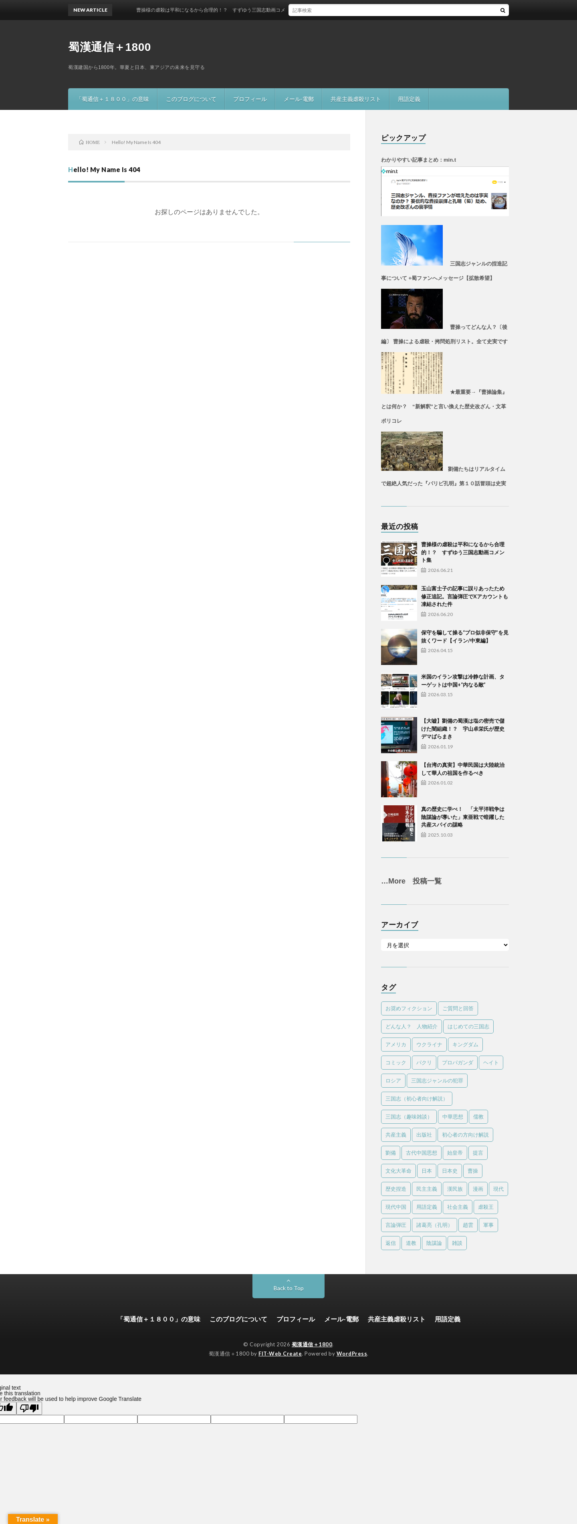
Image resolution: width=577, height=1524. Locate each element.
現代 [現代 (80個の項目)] (498, 1189)
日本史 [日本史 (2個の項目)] (450, 1170)
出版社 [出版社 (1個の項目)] (424, 1134)
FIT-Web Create (280, 1353)
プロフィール (250, 98)
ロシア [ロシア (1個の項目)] (393, 1080)
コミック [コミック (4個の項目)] (395, 1062)
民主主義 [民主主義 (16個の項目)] (426, 1189)
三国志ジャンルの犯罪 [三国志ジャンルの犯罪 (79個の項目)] (437, 1080)
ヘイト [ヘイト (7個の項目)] (491, 1062)
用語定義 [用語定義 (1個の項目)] (426, 1207)
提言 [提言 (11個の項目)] (478, 1152)
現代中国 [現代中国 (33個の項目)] (395, 1207)
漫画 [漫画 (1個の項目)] (478, 1189)
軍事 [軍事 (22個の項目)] (488, 1225)
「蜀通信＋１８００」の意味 (112, 98)
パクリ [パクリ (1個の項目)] (424, 1062)
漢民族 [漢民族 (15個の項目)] (455, 1189)
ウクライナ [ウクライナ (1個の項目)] (429, 1044)
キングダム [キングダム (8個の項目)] (465, 1044)
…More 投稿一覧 (411, 881)
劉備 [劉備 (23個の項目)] (390, 1152)
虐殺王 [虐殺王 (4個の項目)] (486, 1207)
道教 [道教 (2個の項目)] (411, 1243)
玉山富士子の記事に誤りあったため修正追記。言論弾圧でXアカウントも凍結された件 (464, 596)
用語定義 (409, 98)
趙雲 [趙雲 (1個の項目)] (468, 1225)
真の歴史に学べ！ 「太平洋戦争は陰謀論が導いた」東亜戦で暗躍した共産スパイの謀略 (462, 817)
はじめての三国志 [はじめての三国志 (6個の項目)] (468, 1026)
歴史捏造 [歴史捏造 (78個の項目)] (395, 1189)
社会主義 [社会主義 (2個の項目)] (457, 1207)
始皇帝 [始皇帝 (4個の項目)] (455, 1152)
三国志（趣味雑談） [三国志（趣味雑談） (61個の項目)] (408, 1116)
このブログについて (191, 98)
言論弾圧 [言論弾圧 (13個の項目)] (395, 1225)
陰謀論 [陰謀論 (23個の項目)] (434, 1243)
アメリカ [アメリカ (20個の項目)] (395, 1044)
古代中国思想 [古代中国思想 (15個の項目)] (421, 1152)
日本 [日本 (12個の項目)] (427, 1170)
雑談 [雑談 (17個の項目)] (457, 1243)
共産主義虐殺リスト (356, 98)
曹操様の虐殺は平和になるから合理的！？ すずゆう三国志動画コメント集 (462, 552)
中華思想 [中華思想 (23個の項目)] (452, 1116)
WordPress (352, 1353)
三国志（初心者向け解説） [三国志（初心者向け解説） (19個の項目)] (416, 1098)
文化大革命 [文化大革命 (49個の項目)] (398, 1170)
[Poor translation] (29, 1408)
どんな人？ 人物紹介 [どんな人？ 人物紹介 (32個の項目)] (411, 1026)
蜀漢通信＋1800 (109, 47)
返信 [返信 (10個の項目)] (390, 1243)
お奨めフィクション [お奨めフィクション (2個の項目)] (408, 1008)
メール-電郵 (299, 98)
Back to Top (289, 1288)
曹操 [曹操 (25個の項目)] (473, 1170)
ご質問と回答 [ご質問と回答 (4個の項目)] (458, 1008)
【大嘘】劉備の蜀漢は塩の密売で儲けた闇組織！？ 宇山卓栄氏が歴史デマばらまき (462, 728)
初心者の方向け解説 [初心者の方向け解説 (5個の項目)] (465, 1134)
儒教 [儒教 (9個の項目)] (478, 1116)
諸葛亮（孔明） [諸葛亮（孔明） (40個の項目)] (434, 1225)
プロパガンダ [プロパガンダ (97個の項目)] (457, 1062)
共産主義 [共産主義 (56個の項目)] (395, 1134)
